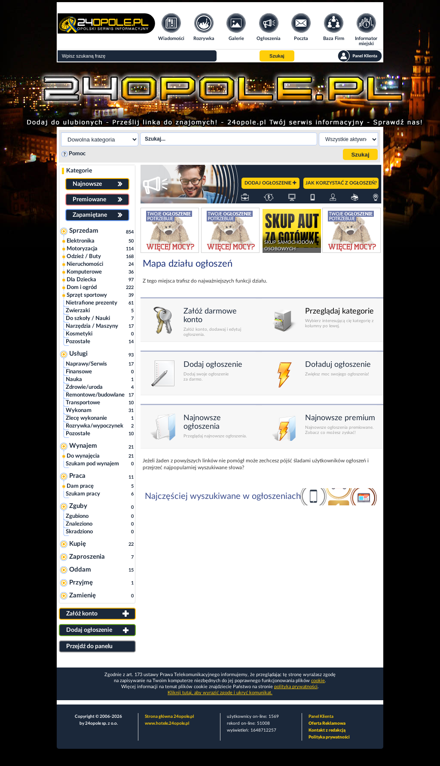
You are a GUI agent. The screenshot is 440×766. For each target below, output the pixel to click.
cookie (318, 680)
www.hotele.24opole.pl (167, 723)
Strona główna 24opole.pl (169, 716)
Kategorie (79, 171)
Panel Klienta (321, 716)
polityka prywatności (296, 686)
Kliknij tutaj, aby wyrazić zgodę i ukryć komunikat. (220, 692)
